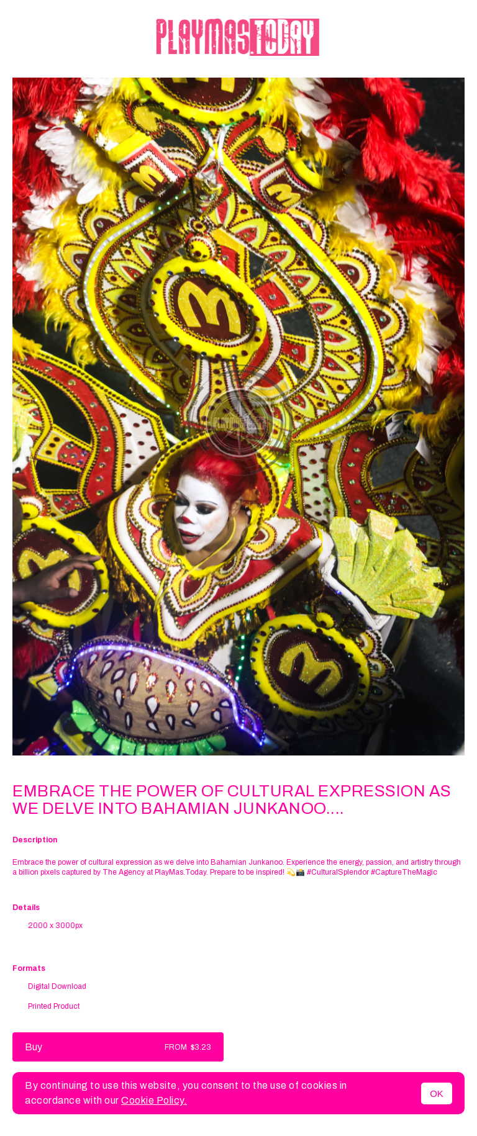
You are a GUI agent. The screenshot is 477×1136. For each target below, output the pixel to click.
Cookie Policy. (154, 1100)
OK (436, 1093)
